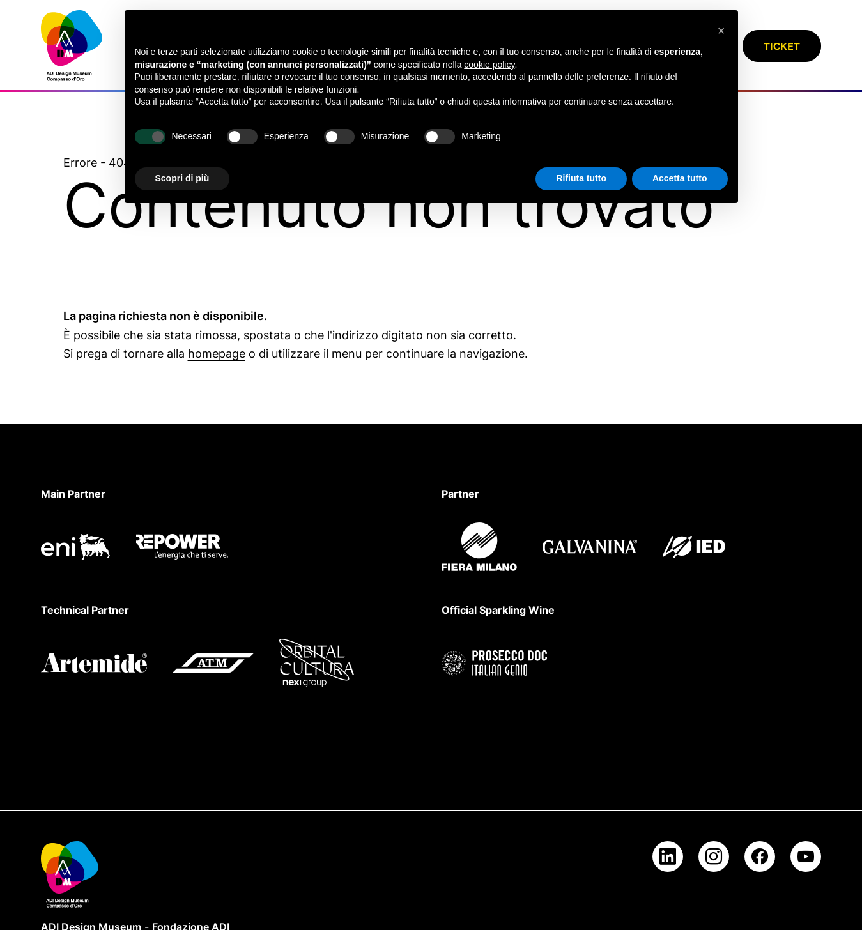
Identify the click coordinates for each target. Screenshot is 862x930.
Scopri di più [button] (182, 178)
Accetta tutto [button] (679, 178)
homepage (216, 353)
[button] (721, 30)
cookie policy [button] (489, 64)
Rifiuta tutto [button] (581, 178)
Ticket (782, 46)
